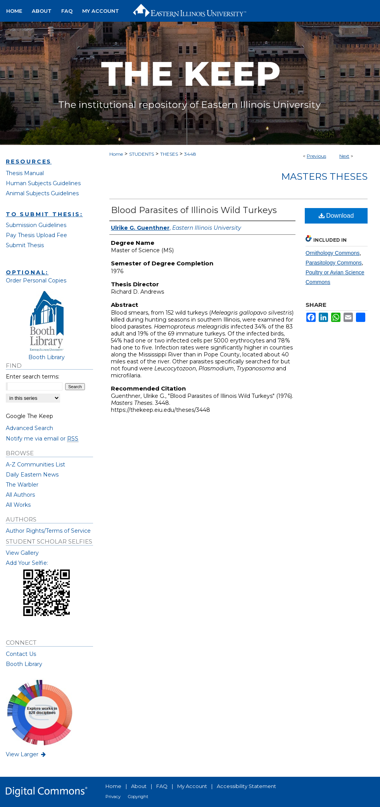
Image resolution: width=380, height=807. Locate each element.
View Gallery (22, 552)
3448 (190, 154)
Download (336, 215)
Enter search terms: (32, 376)
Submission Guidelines (36, 225)
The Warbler (22, 484)
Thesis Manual (25, 173)
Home (116, 154)
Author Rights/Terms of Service (48, 530)
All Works (18, 504)
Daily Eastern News (32, 474)
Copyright (138, 796)
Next (344, 156)
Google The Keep (29, 416)
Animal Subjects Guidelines (42, 193)
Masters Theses (324, 176)
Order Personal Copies (36, 280)
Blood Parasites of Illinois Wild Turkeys (194, 210)
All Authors (20, 494)
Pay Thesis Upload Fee (36, 235)
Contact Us (21, 653)
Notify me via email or (42, 438)
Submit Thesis (25, 245)
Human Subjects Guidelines (43, 183)
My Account (192, 786)
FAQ (162, 786)
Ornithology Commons (332, 253)
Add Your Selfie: (27, 562)
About (139, 786)
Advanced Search (29, 428)
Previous (316, 156)
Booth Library (24, 664)
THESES (169, 154)
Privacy (113, 796)
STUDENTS (141, 154)
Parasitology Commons (334, 263)
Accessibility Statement (246, 786)
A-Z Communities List (35, 464)
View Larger (26, 754)
